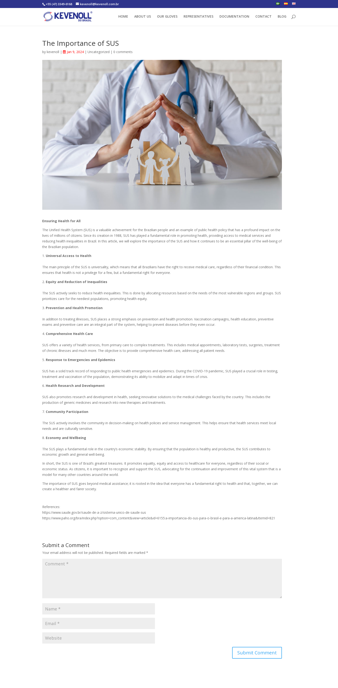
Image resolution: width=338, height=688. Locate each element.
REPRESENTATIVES (198, 17)
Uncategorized (99, 52)
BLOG (282, 17)
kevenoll (53, 52)
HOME (123, 17)
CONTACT (263, 17)
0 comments (123, 52)
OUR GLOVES (167, 17)
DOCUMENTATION (234, 17)
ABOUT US (142, 17)
